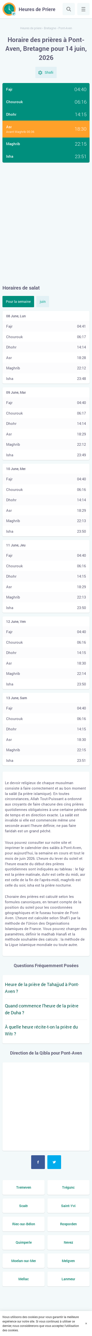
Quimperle (24, 1242)
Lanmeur (68, 1279)
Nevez (68, 1242)
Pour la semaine (18, 301)
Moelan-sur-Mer (23, 1260)
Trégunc (68, 1187)
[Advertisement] (46, 223)
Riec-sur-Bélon (23, 1224)
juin (43, 301)
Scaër (23, 1205)
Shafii (49, 72)
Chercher (69, 9)
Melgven (68, 1260)
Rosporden (68, 1224)
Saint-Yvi (68, 1205)
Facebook (38, 1162)
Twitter (54, 1162)
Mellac (23, 1279)
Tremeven (23, 1187)
